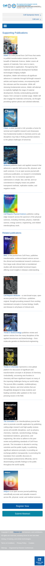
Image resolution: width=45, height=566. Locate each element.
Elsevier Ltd (18, 532)
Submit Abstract (22, 513)
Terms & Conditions (8, 543)
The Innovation (9, 421)
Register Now (22, 506)
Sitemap (4, 548)
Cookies (31, 543)
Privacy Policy (21, 543)
